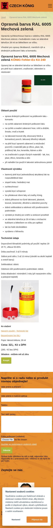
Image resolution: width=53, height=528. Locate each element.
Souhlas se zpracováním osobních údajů (19, 444)
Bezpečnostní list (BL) (10, 335)
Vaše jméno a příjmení (11, 387)
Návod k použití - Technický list (14, 331)
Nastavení (16, 519)
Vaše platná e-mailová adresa (14, 396)
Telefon (4, 405)
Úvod (3, 17)
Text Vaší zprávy (8, 414)
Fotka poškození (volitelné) (13, 436)
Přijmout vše (37, 519)
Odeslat (6, 450)
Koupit (6, 360)
